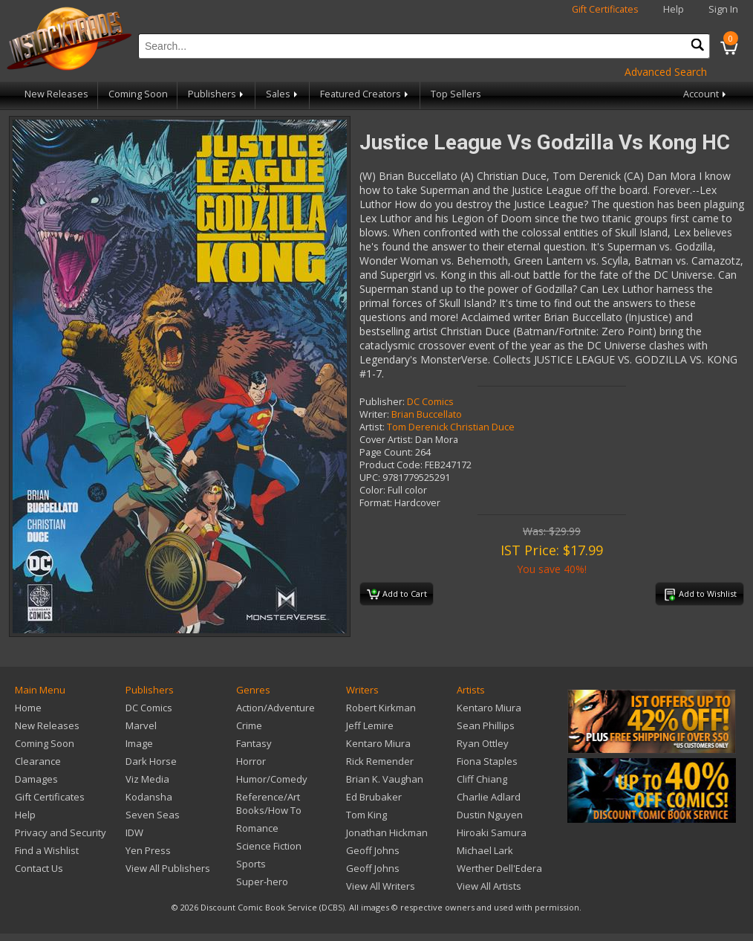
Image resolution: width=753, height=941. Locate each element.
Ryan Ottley (483, 743)
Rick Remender (380, 761)
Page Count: (386, 452)
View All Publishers (168, 868)
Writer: (374, 414)
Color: (372, 490)
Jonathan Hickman (387, 832)
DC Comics (430, 401)
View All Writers (380, 886)
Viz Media (147, 779)
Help (673, 9)
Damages (36, 779)
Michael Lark (485, 850)
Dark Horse (151, 761)
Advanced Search (666, 72)
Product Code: (391, 465)
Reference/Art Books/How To (268, 803)
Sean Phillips (486, 725)
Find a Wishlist (47, 850)
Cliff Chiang (482, 779)
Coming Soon (138, 94)
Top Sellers (456, 94)
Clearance (38, 761)
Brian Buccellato (426, 414)
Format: (375, 503)
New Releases (56, 94)
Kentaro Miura (378, 743)
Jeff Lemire (370, 725)
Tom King (366, 814)
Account (705, 94)
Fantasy (254, 743)
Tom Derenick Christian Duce (451, 427)
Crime (249, 725)
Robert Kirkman (381, 707)
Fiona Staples (487, 761)
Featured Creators (365, 94)
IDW (134, 832)
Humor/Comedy (271, 779)
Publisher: (382, 401)
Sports (251, 863)
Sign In (723, 9)
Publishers (217, 94)
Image (139, 743)
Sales (283, 94)
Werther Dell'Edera (499, 868)
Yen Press (148, 850)
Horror (251, 761)
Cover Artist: (386, 439)
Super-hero (262, 881)
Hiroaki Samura (492, 832)
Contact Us (39, 868)
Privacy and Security (60, 832)
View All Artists (489, 886)
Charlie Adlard (489, 796)
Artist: (372, 427)
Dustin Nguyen (490, 814)
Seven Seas (153, 814)
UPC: (369, 477)
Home (28, 707)
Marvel (141, 725)
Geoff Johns (373, 850)
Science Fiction (268, 846)
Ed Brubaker (374, 796)
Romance (257, 828)
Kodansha (149, 796)
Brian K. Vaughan (384, 779)
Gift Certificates (605, 9)
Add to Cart (397, 594)
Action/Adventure (275, 707)
